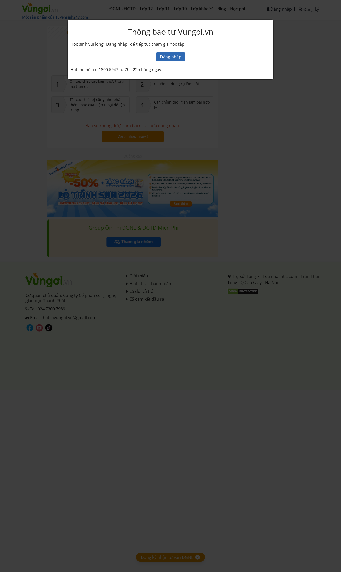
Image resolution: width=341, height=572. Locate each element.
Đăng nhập (170, 57)
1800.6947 (108, 70)
